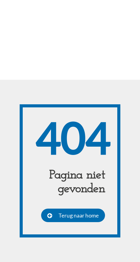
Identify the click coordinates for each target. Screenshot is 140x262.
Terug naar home (78, 215)
